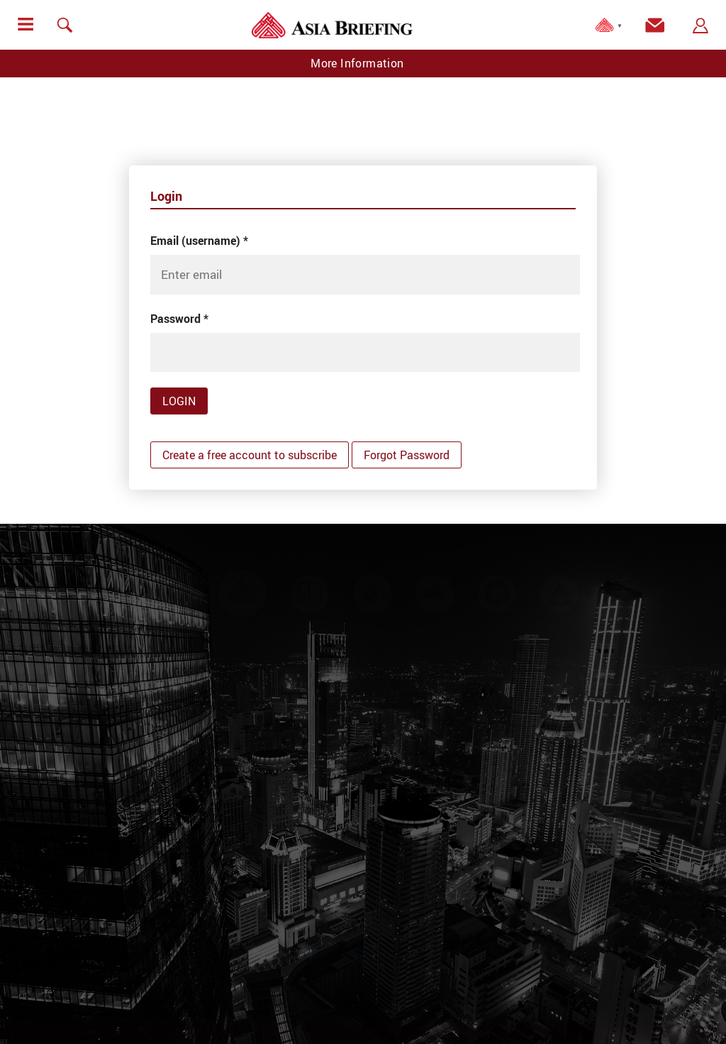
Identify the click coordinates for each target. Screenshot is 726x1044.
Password (179, 318)
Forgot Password (406, 455)
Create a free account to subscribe (249, 455)
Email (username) (199, 240)
